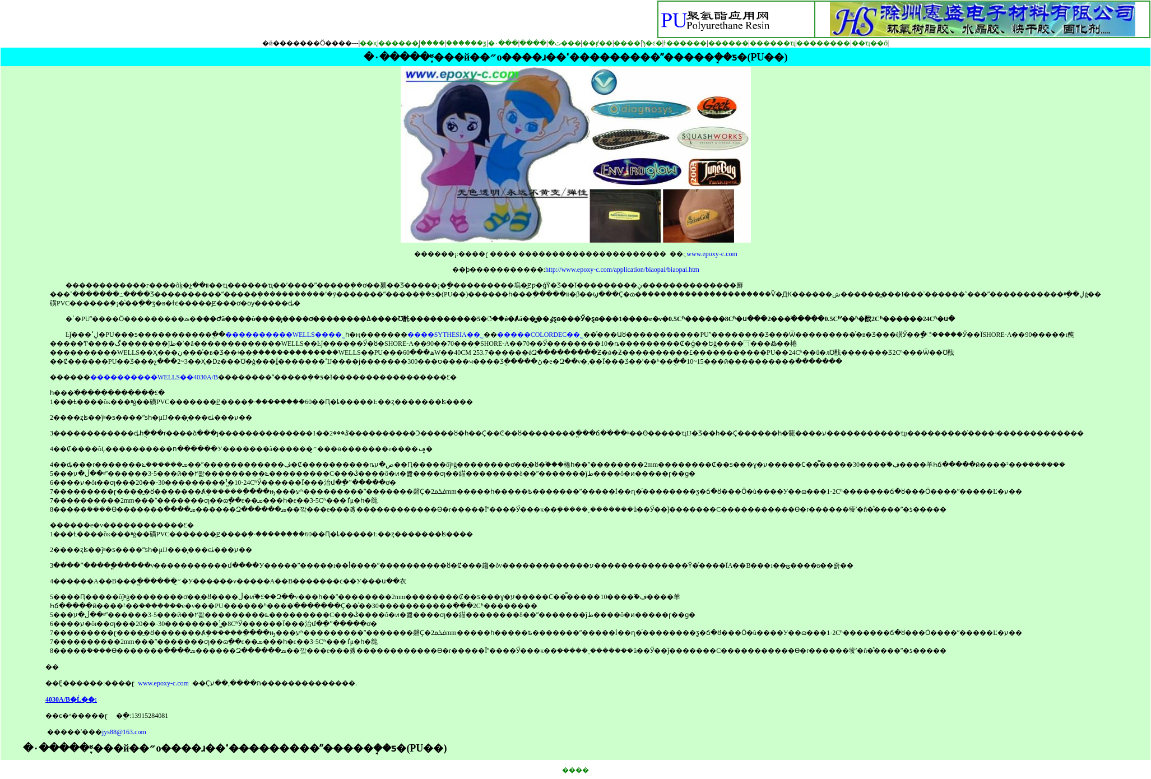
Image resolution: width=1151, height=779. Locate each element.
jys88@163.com (124, 732)
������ (728, 43)
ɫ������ (685, 43)
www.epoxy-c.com (711, 254)
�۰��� (503, 43)
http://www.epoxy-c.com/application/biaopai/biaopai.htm (622, 269)
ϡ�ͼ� (652, 43)
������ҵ (772, 43)
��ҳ (368, 43)
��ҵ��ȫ (870, 43)
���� (532, 43)
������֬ (398, 43)
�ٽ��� (564, 43)
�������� (823, 43)
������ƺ (466, 43)
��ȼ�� (597, 43)
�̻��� (432, 43)
